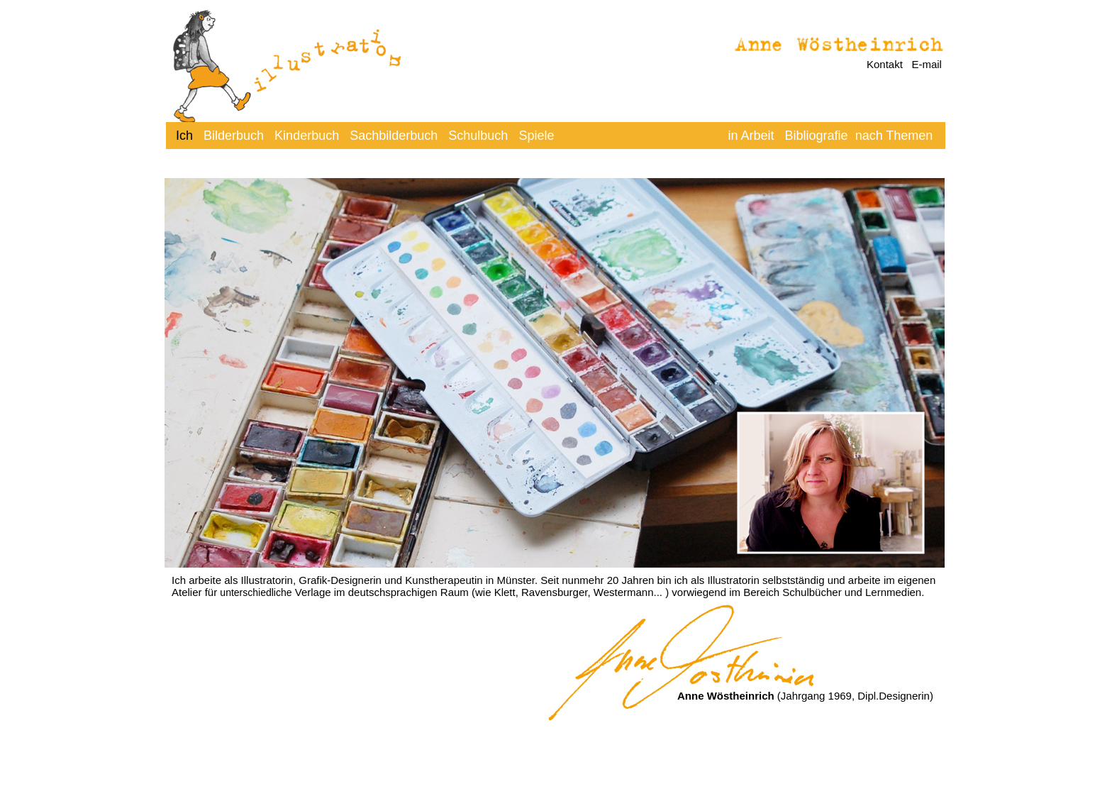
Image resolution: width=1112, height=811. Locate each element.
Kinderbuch (306, 135)
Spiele (536, 135)
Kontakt (885, 64)
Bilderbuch (234, 135)
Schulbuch (478, 135)
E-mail (926, 64)
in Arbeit (753, 135)
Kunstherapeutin (443, 580)
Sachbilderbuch (394, 135)
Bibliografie (816, 135)
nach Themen (894, 135)
